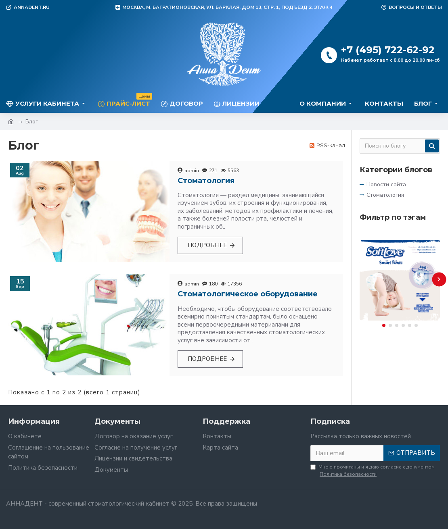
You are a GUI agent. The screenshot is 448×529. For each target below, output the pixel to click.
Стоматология (206, 180)
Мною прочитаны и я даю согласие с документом (372, 471)
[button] (439, 279)
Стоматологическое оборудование (248, 293)
